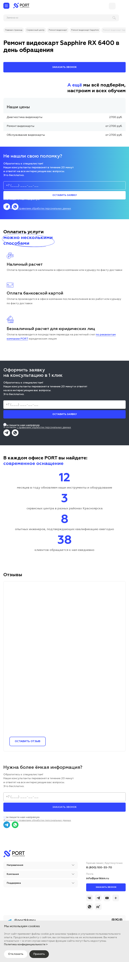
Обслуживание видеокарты (26, 135)
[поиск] (25, 17)
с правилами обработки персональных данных (44, 208)
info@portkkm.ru (97, 878)
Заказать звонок (106, 887)
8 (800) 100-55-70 (99, 867)
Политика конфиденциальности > (26, 944)
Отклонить (15, 954)
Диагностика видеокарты (24, 117)
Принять (39, 954)
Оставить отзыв (27, 741)
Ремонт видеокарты (20, 126)
